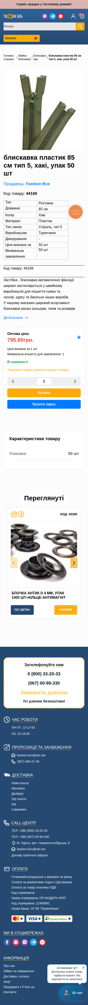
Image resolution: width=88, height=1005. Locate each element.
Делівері (17, 793)
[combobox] (42, 26)
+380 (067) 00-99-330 (34, 837)
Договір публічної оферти (29, 855)
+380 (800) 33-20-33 (33, 830)
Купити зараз (44, 404)
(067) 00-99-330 (44, 683)
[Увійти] (73, 16)
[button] (82, 16)
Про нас (9, 966)
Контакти (10, 992)
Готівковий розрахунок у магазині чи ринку (41, 877)
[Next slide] (73, 563)
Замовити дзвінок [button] (44, 692)
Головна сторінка (9, 57)
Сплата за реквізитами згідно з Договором (41, 882)
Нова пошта (20, 783)
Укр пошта (18, 799)
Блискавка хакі (39, 57)
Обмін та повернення (19, 971)
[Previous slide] (14, 563)
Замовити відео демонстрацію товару (38, 370)
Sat (13, 804)
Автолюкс (18, 788)
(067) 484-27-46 (28, 761)
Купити (44, 393)
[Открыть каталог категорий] (22, 38)
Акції (7, 981)
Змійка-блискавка (24, 57)
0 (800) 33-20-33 (44, 673)
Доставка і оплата (16, 976)
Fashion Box (38, 184)
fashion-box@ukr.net (31, 755)
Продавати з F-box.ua (19, 987)
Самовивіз (18, 809)
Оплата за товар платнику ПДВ (33, 887)
